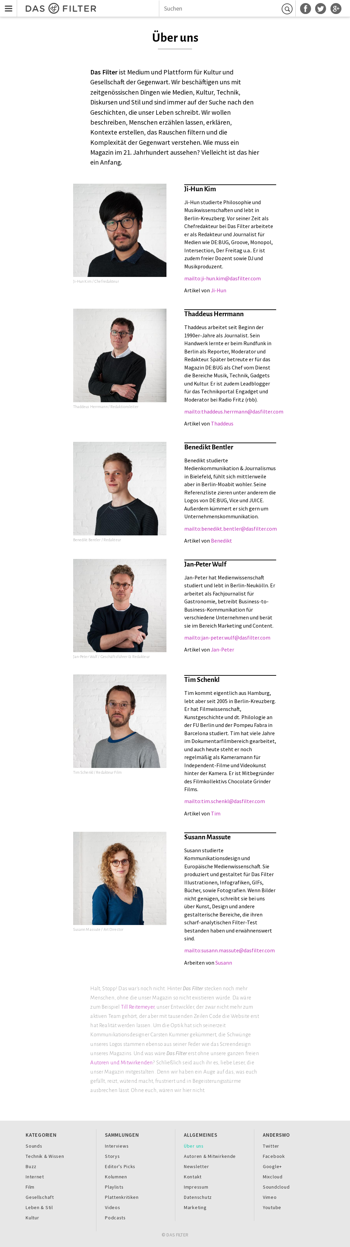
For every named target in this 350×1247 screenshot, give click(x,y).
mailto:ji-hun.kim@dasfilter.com (222, 278)
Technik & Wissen (45, 1156)
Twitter (271, 1146)
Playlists (114, 1187)
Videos (112, 1207)
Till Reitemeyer (137, 1007)
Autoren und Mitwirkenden (121, 1062)
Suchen (288, 8)
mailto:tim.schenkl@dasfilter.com (224, 801)
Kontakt (193, 1177)
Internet (35, 1177)
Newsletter (196, 1166)
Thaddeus (222, 423)
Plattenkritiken (122, 1197)
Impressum (196, 1187)
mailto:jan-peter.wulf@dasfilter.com (227, 637)
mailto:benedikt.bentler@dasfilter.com (230, 529)
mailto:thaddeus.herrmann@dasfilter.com (233, 411)
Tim (215, 813)
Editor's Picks (120, 1166)
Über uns (194, 1146)
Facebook (274, 1156)
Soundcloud (276, 1187)
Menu (7, 4)
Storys (112, 1156)
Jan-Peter (222, 649)
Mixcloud (273, 1177)
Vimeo (270, 1197)
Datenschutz (198, 1197)
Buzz (31, 1166)
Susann (223, 962)
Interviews (117, 1146)
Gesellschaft (40, 1197)
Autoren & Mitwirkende (210, 1156)
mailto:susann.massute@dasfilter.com (229, 950)
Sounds (34, 1146)
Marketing (195, 1207)
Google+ (272, 1166)
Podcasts (115, 1218)
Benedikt (221, 540)
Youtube (272, 1207)
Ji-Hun (218, 290)
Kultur (32, 1218)
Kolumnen (116, 1177)
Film (30, 1187)
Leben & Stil (39, 1207)
